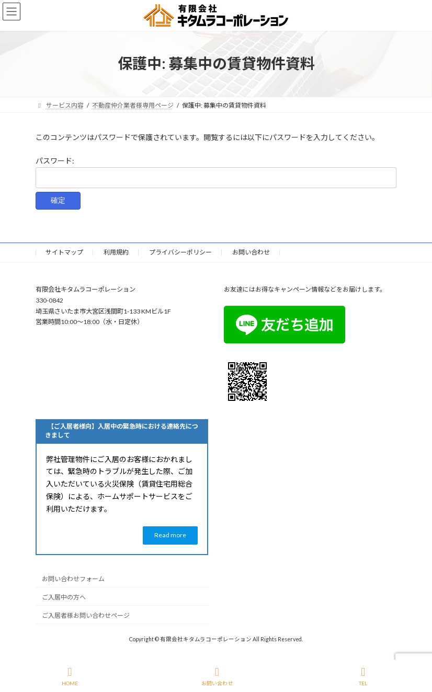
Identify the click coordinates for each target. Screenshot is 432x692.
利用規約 (116, 252)
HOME (70, 676)
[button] (170, 535)
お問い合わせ (251, 252)
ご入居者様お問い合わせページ (86, 615)
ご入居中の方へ (64, 597)
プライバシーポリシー (180, 252)
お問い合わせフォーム (73, 579)
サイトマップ (64, 252)
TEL (363, 676)
